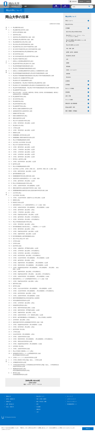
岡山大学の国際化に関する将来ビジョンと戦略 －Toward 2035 (76, 53)
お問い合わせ (52, 6)
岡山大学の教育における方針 (72, 57)
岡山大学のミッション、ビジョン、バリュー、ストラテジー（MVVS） (75, 49)
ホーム (5, 19)
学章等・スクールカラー (71, 83)
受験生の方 (8, 409)
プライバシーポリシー (72, 414)
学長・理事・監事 (70, 61)
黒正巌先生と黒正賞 (70, 68)
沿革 (67, 72)
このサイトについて (71, 411)
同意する (88, 428)
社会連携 (38, 419)
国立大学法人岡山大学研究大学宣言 (74, 44)
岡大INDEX (68, 90)
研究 (37, 417)
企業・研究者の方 (10, 417)
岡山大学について (15, 19)
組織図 (67, 75)
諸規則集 (68, 86)
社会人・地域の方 (10, 419)
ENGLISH (81, 1)
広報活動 (67, 105)
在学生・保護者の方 (10, 411)
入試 (37, 424)
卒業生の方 (8, 414)
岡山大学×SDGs (69, 37)
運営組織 (68, 79)
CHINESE (88, 1)
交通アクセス (65, 6)
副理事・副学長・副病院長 (72, 65)
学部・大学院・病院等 (41, 411)
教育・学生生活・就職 (41, 414)
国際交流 (38, 422)
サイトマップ (70, 409)
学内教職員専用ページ (72, 417)
